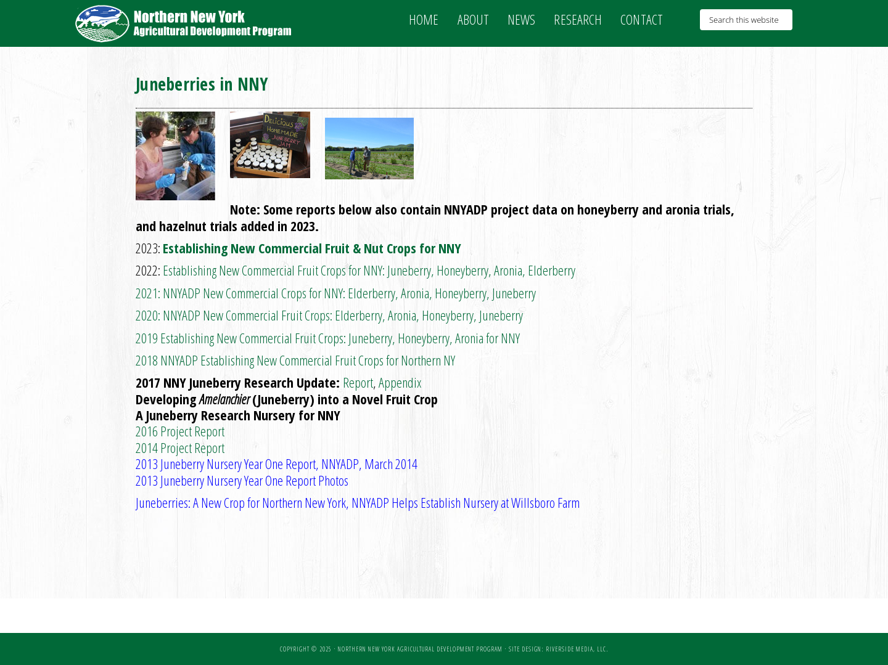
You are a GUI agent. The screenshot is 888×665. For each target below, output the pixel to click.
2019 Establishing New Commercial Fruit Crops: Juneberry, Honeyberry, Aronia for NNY (328, 337)
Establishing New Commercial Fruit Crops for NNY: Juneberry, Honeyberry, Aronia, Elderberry (369, 270)
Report (358, 382)
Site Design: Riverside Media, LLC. (558, 649)
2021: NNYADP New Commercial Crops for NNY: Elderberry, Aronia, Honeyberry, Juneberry (336, 293)
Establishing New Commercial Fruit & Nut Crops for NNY (312, 248)
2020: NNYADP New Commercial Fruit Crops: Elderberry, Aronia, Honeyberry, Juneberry (329, 315)
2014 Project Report (180, 447)
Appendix (400, 382)
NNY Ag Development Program (185, 23)
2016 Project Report (180, 431)
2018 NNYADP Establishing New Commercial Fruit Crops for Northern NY (295, 360)
